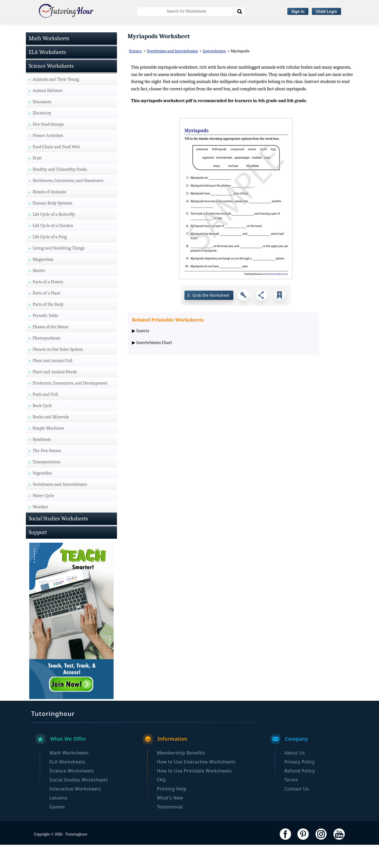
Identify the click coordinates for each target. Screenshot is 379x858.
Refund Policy (300, 784)
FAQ (161, 793)
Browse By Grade (299, 29)
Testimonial (170, 820)
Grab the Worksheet (210, 308)
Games (57, 820)
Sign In (297, 11)
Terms (291, 793)
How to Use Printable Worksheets (194, 784)
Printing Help (171, 802)
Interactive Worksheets (247, 29)
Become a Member (347, 29)
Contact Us (297, 802)
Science (135, 64)
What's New (170, 811)
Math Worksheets (30, 29)
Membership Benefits (181, 766)
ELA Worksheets (76, 29)
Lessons (58, 811)
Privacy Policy (300, 775)
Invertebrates (214, 64)
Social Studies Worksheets (184, 29)
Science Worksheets (125, 29)
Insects (142, 344)
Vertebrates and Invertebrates (172, 64)
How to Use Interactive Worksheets (196, 775)
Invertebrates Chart (154, 355)
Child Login (326, 11)
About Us (295, 766)
